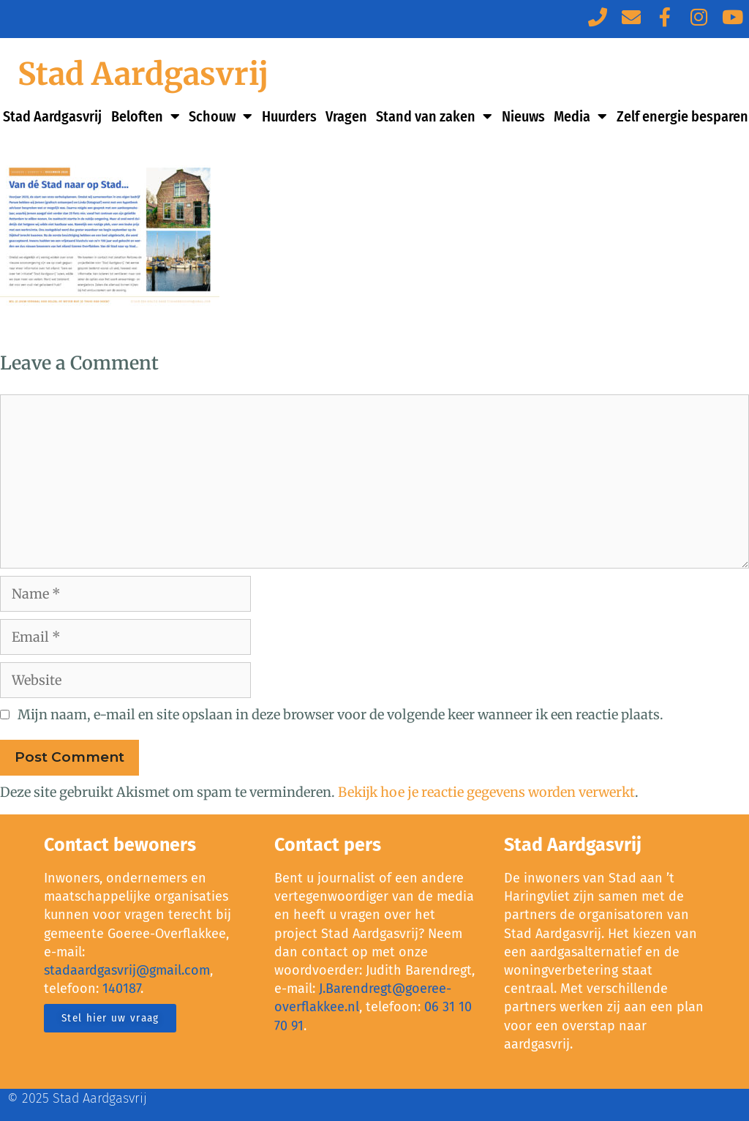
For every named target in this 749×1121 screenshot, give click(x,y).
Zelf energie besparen (682, 116)
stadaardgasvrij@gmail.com (127, 970)
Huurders (289, 116)
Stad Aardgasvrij (143, 74)
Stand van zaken (434, 116)
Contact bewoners (120, 845)
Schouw (220, 116)
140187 (121, 989)
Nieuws (523, 116)
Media (580, 116)
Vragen (346, 116)
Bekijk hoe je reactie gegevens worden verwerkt (486, 792)
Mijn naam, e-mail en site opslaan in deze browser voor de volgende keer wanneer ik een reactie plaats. (340, 714)
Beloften (145, 116)
